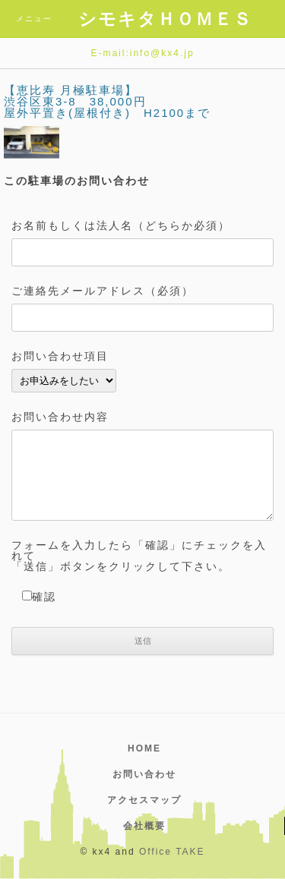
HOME (144, 748)
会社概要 (144, 826)
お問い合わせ (144, 774)
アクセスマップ (144, 800)
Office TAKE (172, 851)
